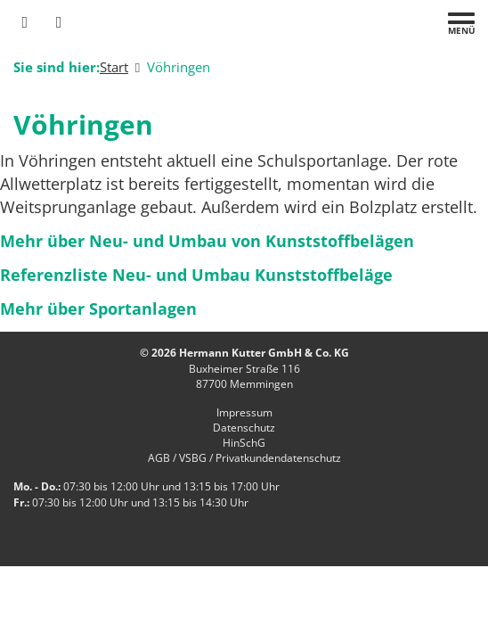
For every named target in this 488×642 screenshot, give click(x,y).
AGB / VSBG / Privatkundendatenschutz (244, 457)
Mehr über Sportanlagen (98, 308)
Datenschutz (244, 427)
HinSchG (244, 442)
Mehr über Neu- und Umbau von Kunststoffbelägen (207, 240)
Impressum (244, 412)
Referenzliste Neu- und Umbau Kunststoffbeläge (196, 274)
